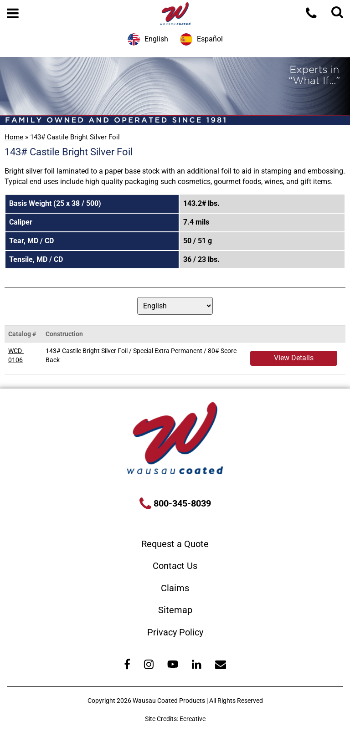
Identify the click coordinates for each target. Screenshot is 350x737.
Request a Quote (175, 543)
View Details (294, 357)
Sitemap (175, 609)
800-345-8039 (181, 503)
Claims (175, 588)
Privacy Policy (175, 632)
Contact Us (175, 565)
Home (14, 137)
